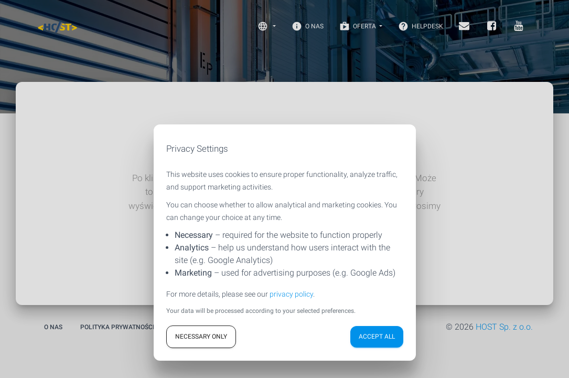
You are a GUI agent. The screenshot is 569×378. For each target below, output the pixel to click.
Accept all (377, 336)
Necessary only (201, 336)
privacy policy (291, 294)
